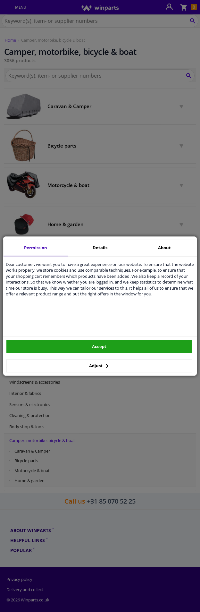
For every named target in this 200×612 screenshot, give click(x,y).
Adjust (98, 366)
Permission (35, 248)
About (164, 248)
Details (100, 248)
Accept (99, 346)
